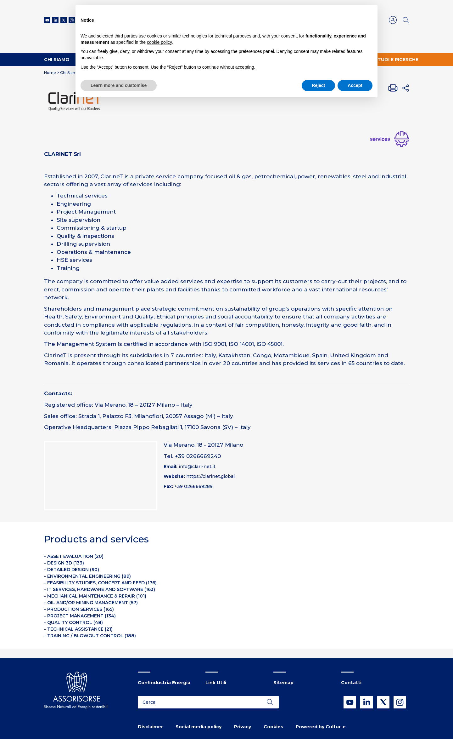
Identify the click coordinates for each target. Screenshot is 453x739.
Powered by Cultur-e (321, 727)
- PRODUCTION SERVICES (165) (79, 609)
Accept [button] (355, 85)
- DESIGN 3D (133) (64, 563)
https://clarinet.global (210, 476)
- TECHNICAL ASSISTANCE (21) (78, 629)
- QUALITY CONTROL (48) (73, 622)
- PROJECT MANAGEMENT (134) (80, 616)
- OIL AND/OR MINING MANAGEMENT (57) (91, 602)
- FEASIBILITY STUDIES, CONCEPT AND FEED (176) (100, 583)
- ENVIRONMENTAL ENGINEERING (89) (87, 576)
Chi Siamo (57, 59)
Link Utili (215, 682)
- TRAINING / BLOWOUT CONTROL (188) (90, 636)
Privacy (242, 727)
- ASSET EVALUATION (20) (73, 556)
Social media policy (198, 727)
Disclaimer (150, 727)
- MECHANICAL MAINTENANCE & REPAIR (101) (95, 596)
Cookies (273, 727)
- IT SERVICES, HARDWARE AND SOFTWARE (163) (99, 589)
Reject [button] (318, 85)
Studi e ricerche (396, 59)
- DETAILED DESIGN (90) (71, 569)
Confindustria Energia (164, 682)
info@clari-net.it (197, 466)
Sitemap (283, 682)
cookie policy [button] (159, 42)
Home (50, 72)
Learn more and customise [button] (119, 85)
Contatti (351, 682)
